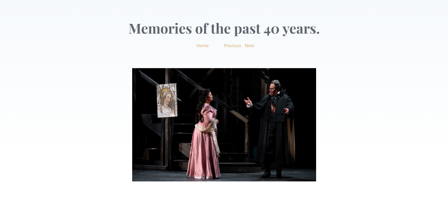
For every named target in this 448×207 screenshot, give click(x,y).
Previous (232, 45)
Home (203, 45)
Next (250, 45)
